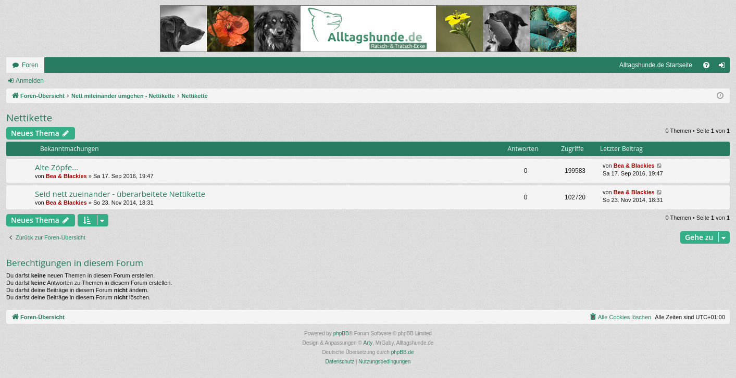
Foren (30, 65)
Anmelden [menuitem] (724, 67)
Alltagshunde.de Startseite (655, 65)
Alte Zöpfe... (56, 167)
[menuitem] (706, 65)
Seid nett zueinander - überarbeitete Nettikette (120, 193)
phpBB (341, 333)
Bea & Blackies (66, 176)
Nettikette (29, 117)
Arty (368, 343)
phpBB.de (402, 352)
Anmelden (30, 80)
